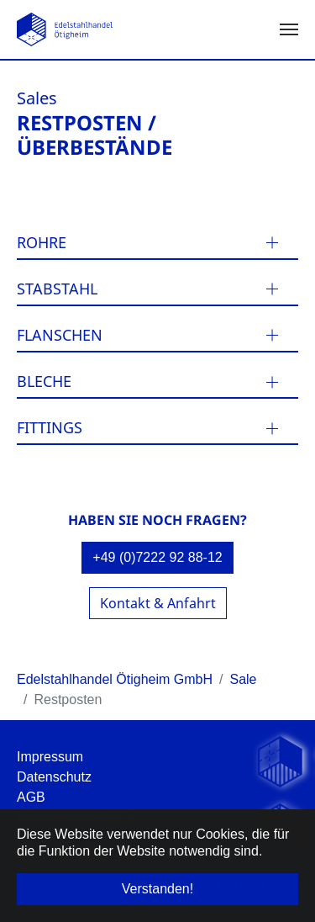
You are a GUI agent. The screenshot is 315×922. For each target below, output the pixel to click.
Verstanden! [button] (157, 889)
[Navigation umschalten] (289, 29)
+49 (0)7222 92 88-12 (157, 557)
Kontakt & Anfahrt (158, 603)
